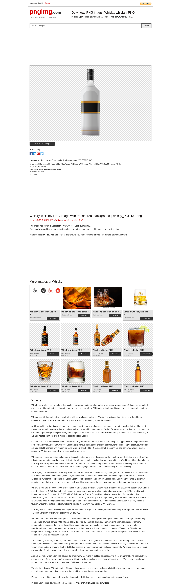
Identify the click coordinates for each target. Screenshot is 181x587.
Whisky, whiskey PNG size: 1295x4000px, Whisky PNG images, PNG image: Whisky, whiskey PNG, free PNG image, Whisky (79, 164)
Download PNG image (42, 144)
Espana (47, 3)
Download (53, 318)
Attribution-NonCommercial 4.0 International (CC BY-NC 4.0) (65, 160)
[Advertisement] (90, 47)
